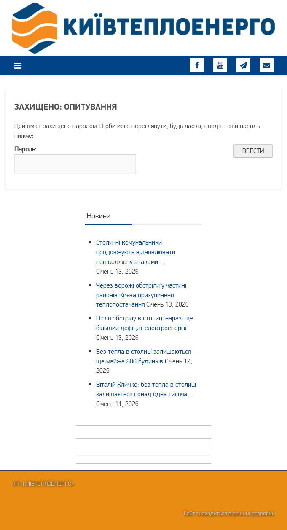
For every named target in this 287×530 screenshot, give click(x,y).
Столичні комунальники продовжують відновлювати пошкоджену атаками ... (135, 251)
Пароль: (75, 159)
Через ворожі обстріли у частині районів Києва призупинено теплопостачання (141, 294)
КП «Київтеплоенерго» (43, 483)
